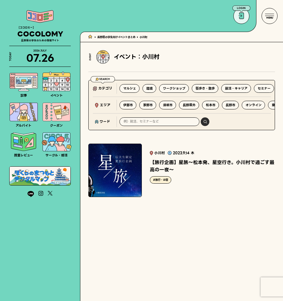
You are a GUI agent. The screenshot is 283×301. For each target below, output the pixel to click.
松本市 (210, 105)
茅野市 (148, 105)
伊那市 (128, 105)
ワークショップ (174, 88)
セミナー (264, 88)
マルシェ (129, 88)
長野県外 (189, 105)
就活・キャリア (236, 88)
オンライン (254, 105)
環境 (149, 88)
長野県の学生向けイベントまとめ (116, 37)
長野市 (230, 105)
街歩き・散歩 (205, 88)
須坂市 (168, 105)
